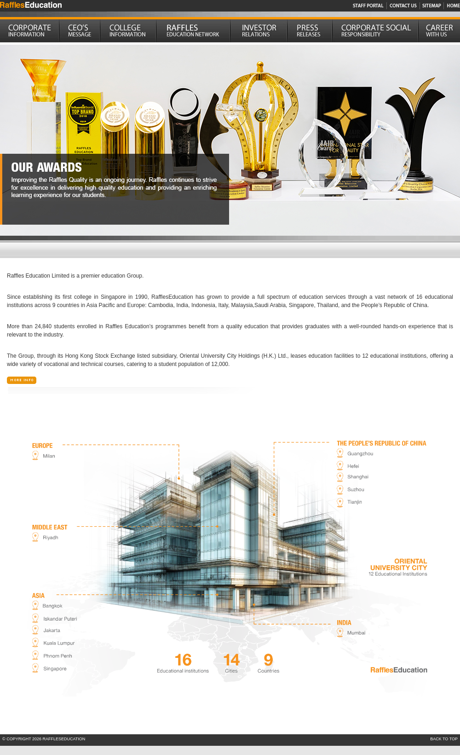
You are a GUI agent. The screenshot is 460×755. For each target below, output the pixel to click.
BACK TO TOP (444, 739)
